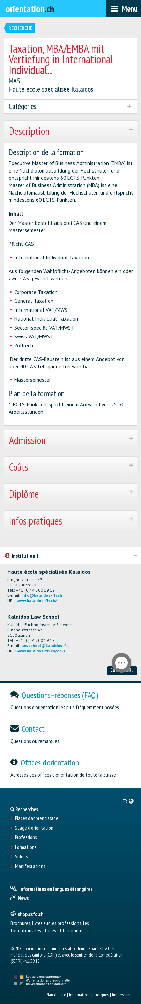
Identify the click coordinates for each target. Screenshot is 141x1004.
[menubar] (123, 8)
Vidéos (21, 856)
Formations (25, 847)
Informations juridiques (89, 994)
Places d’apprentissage (36, 818)
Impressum (121, 994)
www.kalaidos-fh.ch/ (37, 600)
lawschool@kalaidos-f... (45, 645)
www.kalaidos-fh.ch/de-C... (43, 650)
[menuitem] (128, 801)
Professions (26, 837)
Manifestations (30, 866)
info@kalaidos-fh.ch (41, 595)
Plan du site (56, 994)
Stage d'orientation (34, 828)
